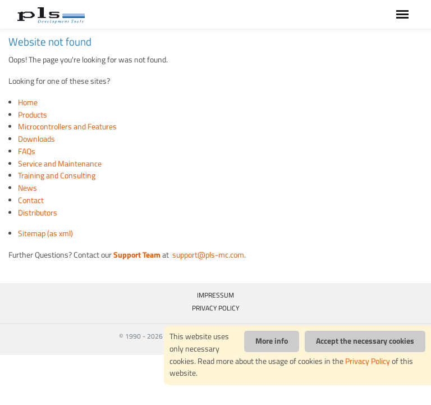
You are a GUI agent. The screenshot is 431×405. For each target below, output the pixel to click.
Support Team (137, 254)
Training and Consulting (56, 175)
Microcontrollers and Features (67, 126)
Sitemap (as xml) (45, 233)
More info (271, 340)
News (27, 188)
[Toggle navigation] (402, 14)
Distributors (37, 212)
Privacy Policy (367, 361)
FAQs (26, 151)
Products (32, 114)
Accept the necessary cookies (365, 340)
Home (28, 102)
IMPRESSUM (215, 295)
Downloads (36, 139)
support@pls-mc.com (207, 254)
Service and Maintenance (60, 163)
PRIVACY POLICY (215, 308)
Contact (31, 200)
